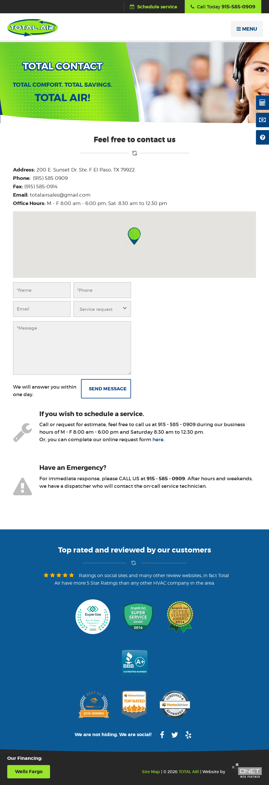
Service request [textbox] (96, 309)
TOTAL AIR (189, 771)
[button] (134, 236)
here (157, 440)
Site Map (151, 771)
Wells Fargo (29, 772)
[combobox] (102, 309)
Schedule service (153, 7)
